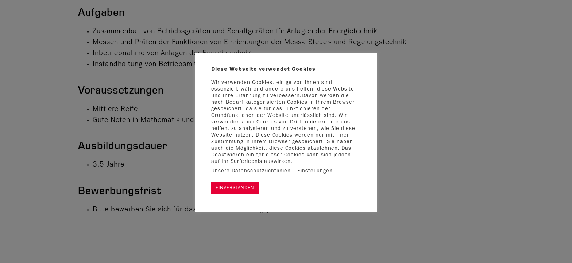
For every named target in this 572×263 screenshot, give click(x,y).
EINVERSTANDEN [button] (235, 188)
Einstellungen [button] (315, 171)
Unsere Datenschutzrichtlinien (251, 171)
